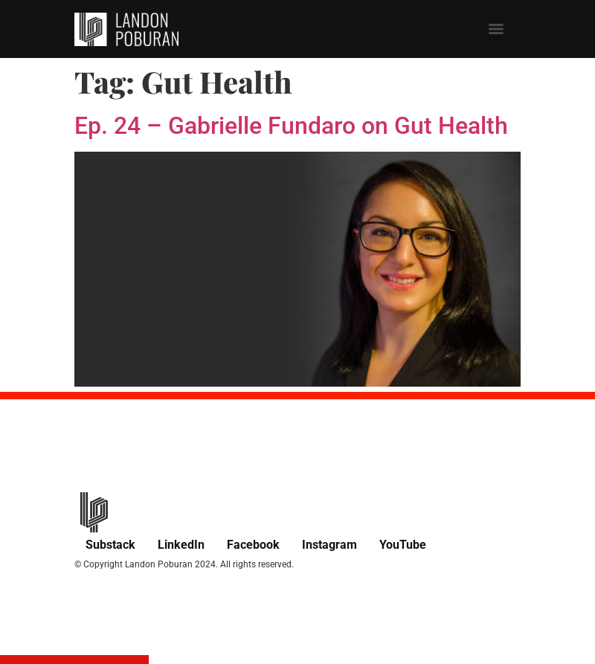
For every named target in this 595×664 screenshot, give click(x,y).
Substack (110, 545)
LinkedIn (181, 545)
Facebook (253, 545)
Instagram (329, 545)
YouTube (402, 545)
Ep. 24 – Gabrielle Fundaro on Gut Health (291, 126)
